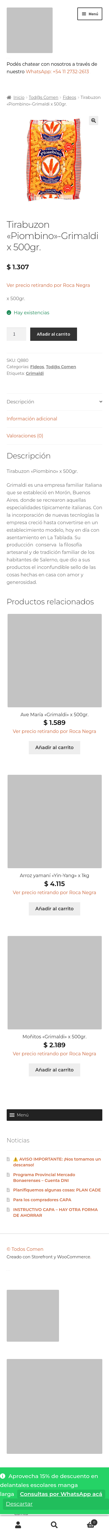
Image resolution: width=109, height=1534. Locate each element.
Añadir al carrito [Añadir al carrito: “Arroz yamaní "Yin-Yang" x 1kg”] (54, 908)
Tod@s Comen (43, 97)
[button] (93, 120)
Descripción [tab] (20, 402)
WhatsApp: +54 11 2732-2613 (58, 71)
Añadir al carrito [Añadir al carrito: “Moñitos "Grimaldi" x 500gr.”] (54, 1070)
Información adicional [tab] (32, 419)
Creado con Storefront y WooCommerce (48, 1256)
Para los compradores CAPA (42, 1199)
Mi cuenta (18, 1525)
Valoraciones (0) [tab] (25, 436)
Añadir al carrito (53, 334)
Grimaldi (35, 373)
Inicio (18, 97)
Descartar (19, 1504)
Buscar (54, 1525)
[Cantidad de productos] (16, 334)
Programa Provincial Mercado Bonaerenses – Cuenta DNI (44, 1177)
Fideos (69, 97)
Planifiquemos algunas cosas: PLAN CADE (57, 1190)
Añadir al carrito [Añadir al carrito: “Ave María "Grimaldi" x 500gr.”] (54, 747)
